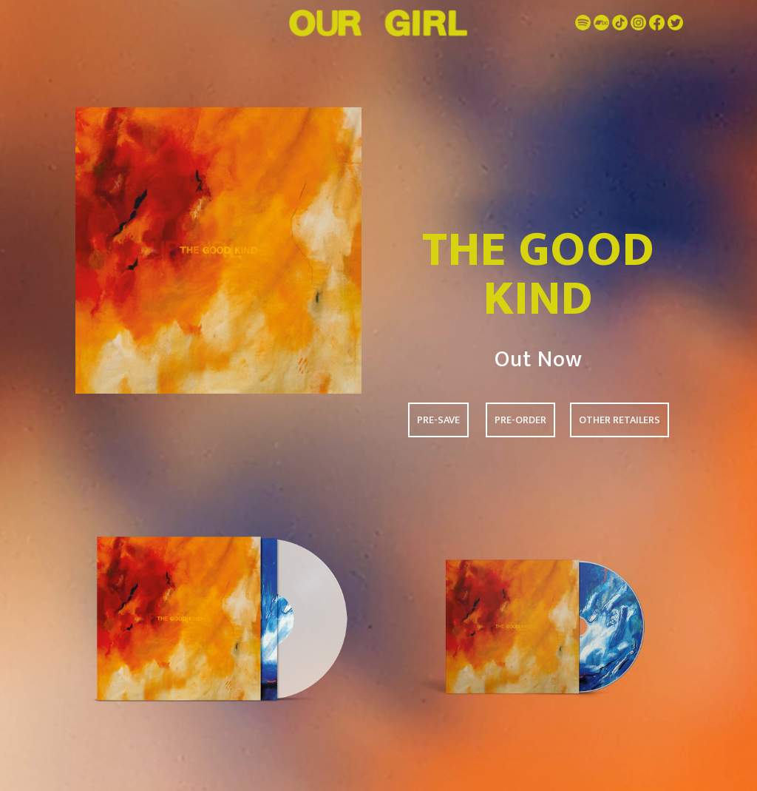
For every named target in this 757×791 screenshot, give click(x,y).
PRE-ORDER (520, 419)
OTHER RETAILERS (619, 419)
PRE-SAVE (438, 419)
